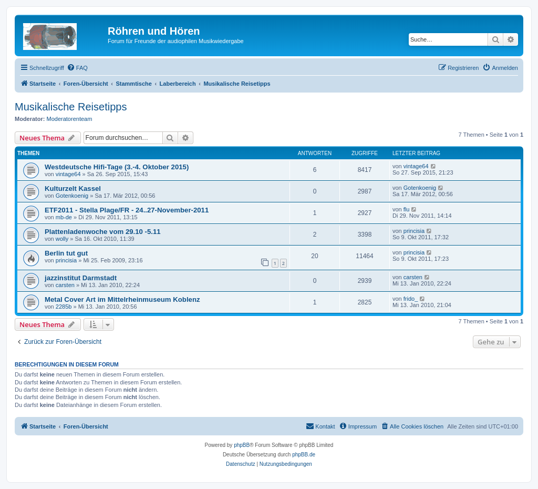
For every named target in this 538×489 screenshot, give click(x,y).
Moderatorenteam (69, 119)
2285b (64, 306)
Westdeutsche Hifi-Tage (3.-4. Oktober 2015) (117, 167)
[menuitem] (77, 68)
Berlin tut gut (66, 253)
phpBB (242, 445)
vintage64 (68, 174)
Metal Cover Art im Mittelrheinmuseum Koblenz (122, 299)
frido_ (411, 299)
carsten (65, 285)
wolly (62, 239)
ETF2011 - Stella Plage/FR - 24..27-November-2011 (127, 210)
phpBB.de (303, 454)
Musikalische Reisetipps (71, 107)
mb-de (64, 217)
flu (407, 209)
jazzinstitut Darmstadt (81, 278)
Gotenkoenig (72, 195)
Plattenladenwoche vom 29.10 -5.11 (103, 232)
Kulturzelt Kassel (73, 188)
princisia (414, 231)
